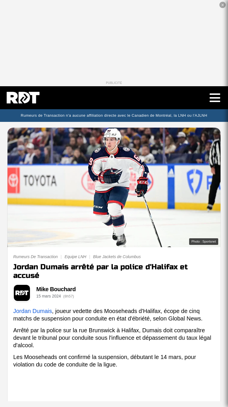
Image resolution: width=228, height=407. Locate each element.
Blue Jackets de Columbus (117, 256)
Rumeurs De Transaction (35, 256)
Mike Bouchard (56, 289)
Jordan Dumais (32, 311)
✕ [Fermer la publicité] (222, 5)
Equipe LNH (75, 256)
